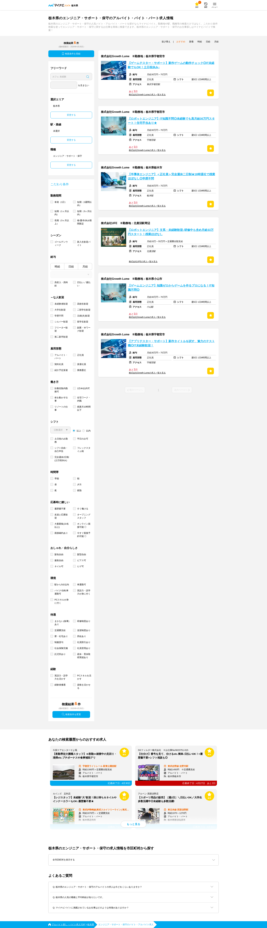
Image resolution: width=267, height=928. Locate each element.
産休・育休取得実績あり (83, 656)
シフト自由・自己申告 (61, 449)
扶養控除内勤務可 (61, 390)
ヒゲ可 (80, 566)
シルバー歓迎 (61, 321)
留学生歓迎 (82, 321)
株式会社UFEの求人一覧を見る (143, 261)
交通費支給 (60, 630)
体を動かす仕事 (61, 399)
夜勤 (79, 490)
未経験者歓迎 (61, 304)
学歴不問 (58, 315)
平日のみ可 (82, 438)
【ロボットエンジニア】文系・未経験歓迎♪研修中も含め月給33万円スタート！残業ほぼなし (171, 232)
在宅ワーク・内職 (83, 399)
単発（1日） (60, 202)
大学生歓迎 (60, 309)
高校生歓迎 (82, 304)
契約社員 (58, 364)
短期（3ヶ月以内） (84, 213)
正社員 (80, 355)
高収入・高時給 (61, 284)
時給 (57, 266)
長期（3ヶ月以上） (61, 222)
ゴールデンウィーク (61, 243)
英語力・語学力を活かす (61, 677)
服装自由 (58, 560)
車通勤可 (81, 584)
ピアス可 (81, 560)
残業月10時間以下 (84, 408)
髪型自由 (81, 554)
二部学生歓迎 (83, 309)
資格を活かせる (83, 686)
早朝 (56, 478)
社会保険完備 (61, 648)
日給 (71, 266)
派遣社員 (81, 364)
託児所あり (60, 654)
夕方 (79, 484)
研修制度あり (83, 621)
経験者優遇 (60, 684)
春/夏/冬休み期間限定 (84, 222)
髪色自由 (58, 554)
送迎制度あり (83, 630)
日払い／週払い (83, 284)
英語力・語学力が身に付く (83, 592)
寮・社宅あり (61, 636)
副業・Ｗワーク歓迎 (83, 329)
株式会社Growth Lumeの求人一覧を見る (147, 94)
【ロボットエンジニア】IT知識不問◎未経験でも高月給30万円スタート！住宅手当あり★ (171, 121)
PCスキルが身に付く (61, 601)
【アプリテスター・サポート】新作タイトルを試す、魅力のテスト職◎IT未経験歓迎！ (171, 343)
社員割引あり (83, 642)
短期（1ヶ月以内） (61, 213)
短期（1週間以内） (84, 204)
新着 (191, 41)
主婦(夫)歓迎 (83, 315)
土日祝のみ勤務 (61, 440)
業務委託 (81, 370)
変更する (71, 115)
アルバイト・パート (61, 357)
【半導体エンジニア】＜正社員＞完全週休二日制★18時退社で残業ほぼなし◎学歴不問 (171, 176)
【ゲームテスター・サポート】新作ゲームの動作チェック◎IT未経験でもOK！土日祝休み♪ (171, 65)
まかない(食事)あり (61, 623)
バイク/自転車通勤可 (61, 592)
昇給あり (81, 636)
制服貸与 (58, 642)
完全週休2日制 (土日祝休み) (61, 459)
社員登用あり (83, 648)
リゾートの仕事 (61, 408)
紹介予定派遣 (61, 370)
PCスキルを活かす (84, 677)
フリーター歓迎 (61, 329)
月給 (85, 266)
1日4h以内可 (83, 388)
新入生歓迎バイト (83, 243)
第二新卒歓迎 (61, 337)
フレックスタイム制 (83, 449)
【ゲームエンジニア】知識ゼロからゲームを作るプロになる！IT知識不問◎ (171, 287)
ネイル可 (58, 566)
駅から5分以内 (61, 584)
